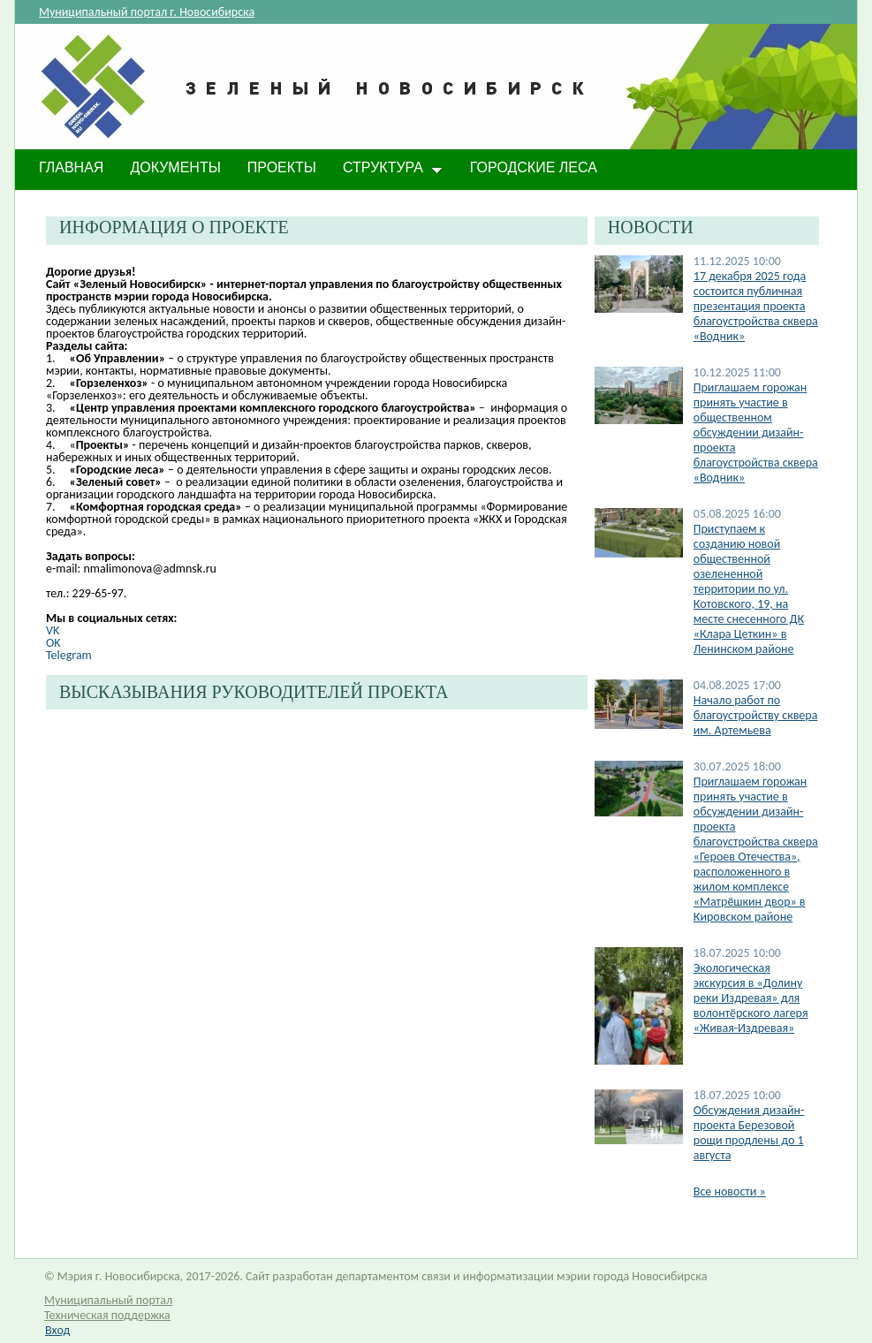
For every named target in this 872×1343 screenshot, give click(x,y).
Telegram (69, 655)
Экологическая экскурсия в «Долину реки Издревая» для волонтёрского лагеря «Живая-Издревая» (751, 998)
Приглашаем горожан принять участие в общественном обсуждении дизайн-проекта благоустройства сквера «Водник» (756, 432)
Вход (57, 1330)
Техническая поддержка (107, 1315)
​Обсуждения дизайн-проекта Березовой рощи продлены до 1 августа (749, 1133)
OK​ (53, 642)
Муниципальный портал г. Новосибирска (146, 11)
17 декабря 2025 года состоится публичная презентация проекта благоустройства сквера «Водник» (756, 306)
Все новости (730, 1191)
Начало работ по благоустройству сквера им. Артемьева (756, 715)
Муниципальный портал (108, 1300)
